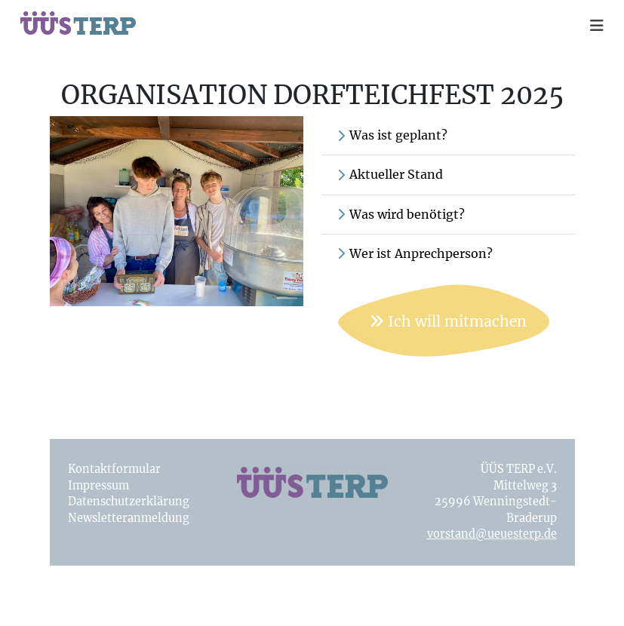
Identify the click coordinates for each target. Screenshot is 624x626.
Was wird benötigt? (401, 214)
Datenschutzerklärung (128, 501)
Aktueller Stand (390, 174)
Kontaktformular (114, 469)
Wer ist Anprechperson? (415, 253)
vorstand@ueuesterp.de (492, 534)
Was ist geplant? (392, 135)
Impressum (98, 486)
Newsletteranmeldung (128, 518)
